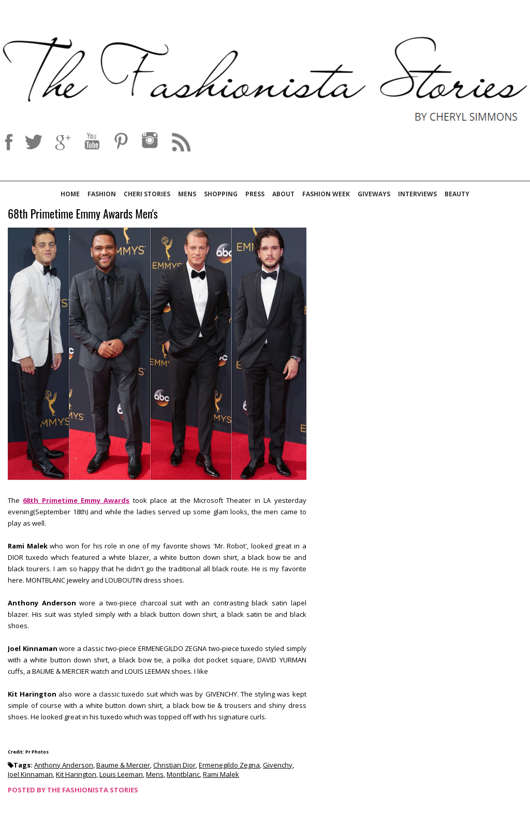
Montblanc (183, 774)
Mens (187, 194)
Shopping (221, 194)
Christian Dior (174, 765)
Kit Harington (76, 774)
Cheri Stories (147, 194)
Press (254, 194)
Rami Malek (221, 774)
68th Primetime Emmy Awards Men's (83, 214)
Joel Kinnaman (30, 774)
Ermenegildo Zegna (229, 765)
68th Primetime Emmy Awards (76, 500)
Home (70, 194)
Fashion (101, 194)
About (283, 194)
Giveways (374, 194)
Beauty (457, 194)
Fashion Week (326, 194)
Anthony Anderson (63, 765)
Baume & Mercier (123, 765)
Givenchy (277, 765)
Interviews (417, 194)
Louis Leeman (121, 774)
